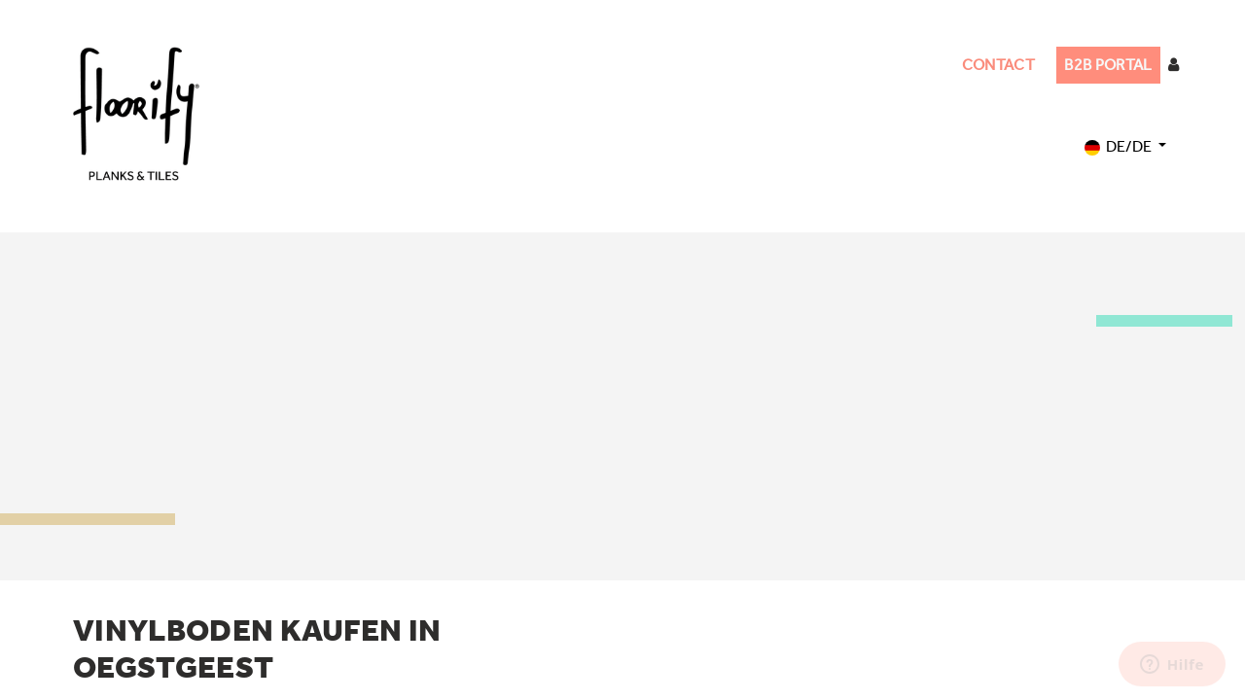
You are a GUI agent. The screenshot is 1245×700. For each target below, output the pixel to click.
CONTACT (998, 64)
